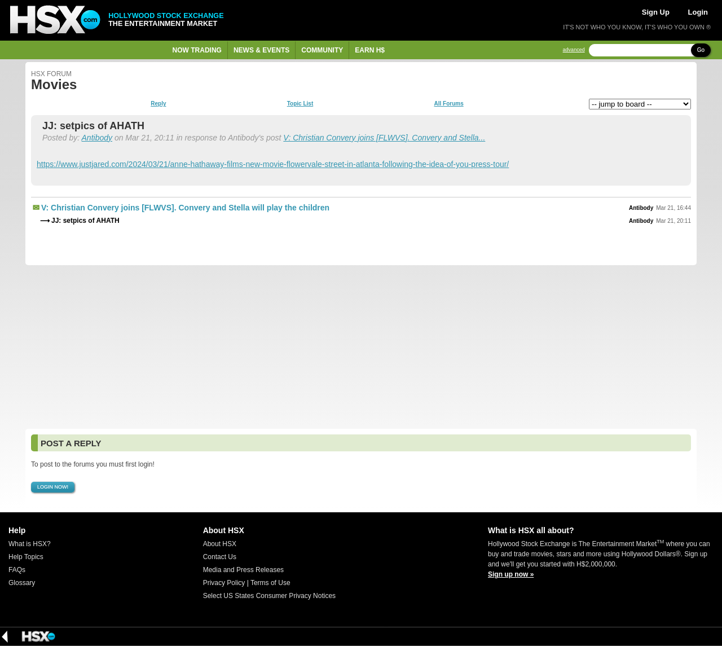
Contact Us (219, 557)
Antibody (97, 137)
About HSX (219, 544)
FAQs (16, 570)
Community (322, 50)
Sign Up (656, 12)
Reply (158, 104)
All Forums (448, 104)
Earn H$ (370, 50)
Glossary (21, 583)
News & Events (261, 50)
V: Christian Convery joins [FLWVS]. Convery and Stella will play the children (185, 207)
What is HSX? (29, 544)
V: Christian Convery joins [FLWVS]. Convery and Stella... (384, 137)
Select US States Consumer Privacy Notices (269, 596)
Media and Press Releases (243, 570)
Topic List (300, 104)
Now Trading (197, 50)
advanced (574, 49)
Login (698, 12)
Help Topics (25, 557)
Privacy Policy (224, 583)
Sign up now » (511, 574)
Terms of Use (270, 583)
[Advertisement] (361, 347)
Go (701, 50)
